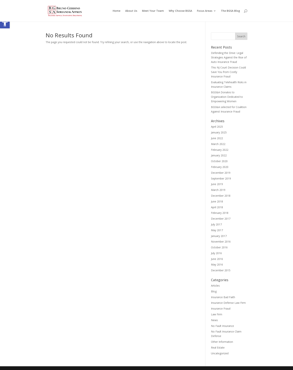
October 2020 (219, 161)
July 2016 (216, 253)
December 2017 (220, 218)
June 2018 (217, 201)
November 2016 (221, 241)
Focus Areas (204, 11)
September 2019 (221, 178)
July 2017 (216, 224)
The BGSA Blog (230, 11)
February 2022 (219, 150)
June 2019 (217, 184)
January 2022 (219, 155)
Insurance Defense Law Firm (228, 303)
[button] (5, 23)
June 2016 (217, 259)
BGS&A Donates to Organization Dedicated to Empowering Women (227, 96)
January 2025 (219, 132)
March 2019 (218, 190)
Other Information (222, 342)
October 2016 (219, 247)
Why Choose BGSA (180, 11)
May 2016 (217, 264)
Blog (214, 291)
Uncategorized (220, 353)
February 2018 (219, 213)
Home (116, 11)
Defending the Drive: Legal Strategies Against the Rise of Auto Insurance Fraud (229, 57)
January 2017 (219, 236)
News (214, 320)
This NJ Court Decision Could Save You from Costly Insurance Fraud (228, 72)
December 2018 (220, 195)
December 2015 (220, 270)
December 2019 (220, 172)
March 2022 (218, 144)
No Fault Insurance (222, 326)
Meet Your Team (153, 11)
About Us (131, 11)
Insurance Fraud (220, 308)
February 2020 (219, 167)
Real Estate (218, 347)
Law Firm (216, 314)
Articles (215, 285)
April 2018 (217, 207)
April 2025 (217, 126)
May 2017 (217, 230)
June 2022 (217, 138)
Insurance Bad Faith (223, 297)
